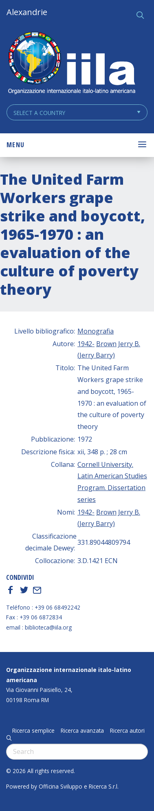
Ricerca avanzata (82, 731)
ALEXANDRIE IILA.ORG (71, 63)
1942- (86, 343)
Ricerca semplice (33, 731)
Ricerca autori (127, 731)
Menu (15, 144)
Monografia (95, 331)
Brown (106, 343)
